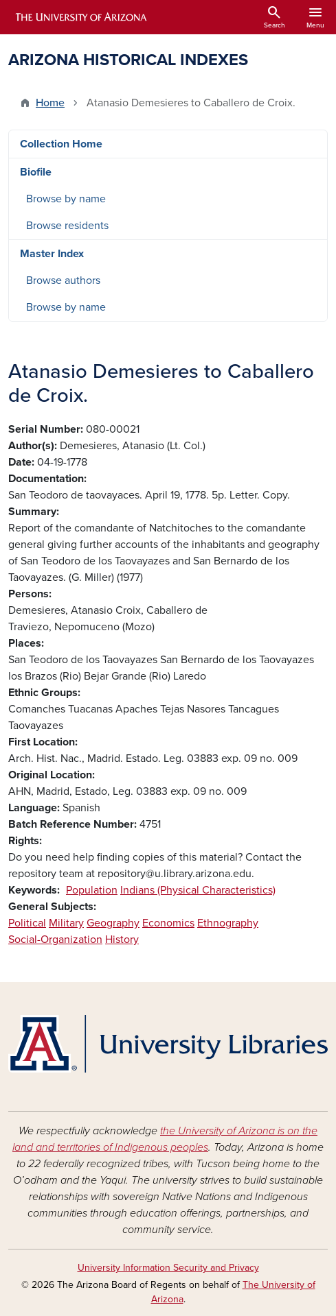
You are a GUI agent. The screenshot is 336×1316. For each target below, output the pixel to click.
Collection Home (61, 144)
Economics (168, 923)
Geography (113, 923)
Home (50, 103)
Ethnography (227, 923)
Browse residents (67, 225)
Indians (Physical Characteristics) (198, 890)
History (122, 939)
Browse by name (66, 199)
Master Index (52, 254)
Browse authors (63, 280)
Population (91, 890)
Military (66, 923)
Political (27, 923)
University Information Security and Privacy (168, 1267)
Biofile (36, 172)
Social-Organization (55, 939)
